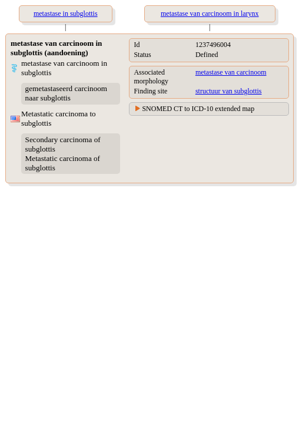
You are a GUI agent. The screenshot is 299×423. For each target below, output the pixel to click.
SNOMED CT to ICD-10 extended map (198, 109)
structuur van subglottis (228, 91)
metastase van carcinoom (231, 72)
